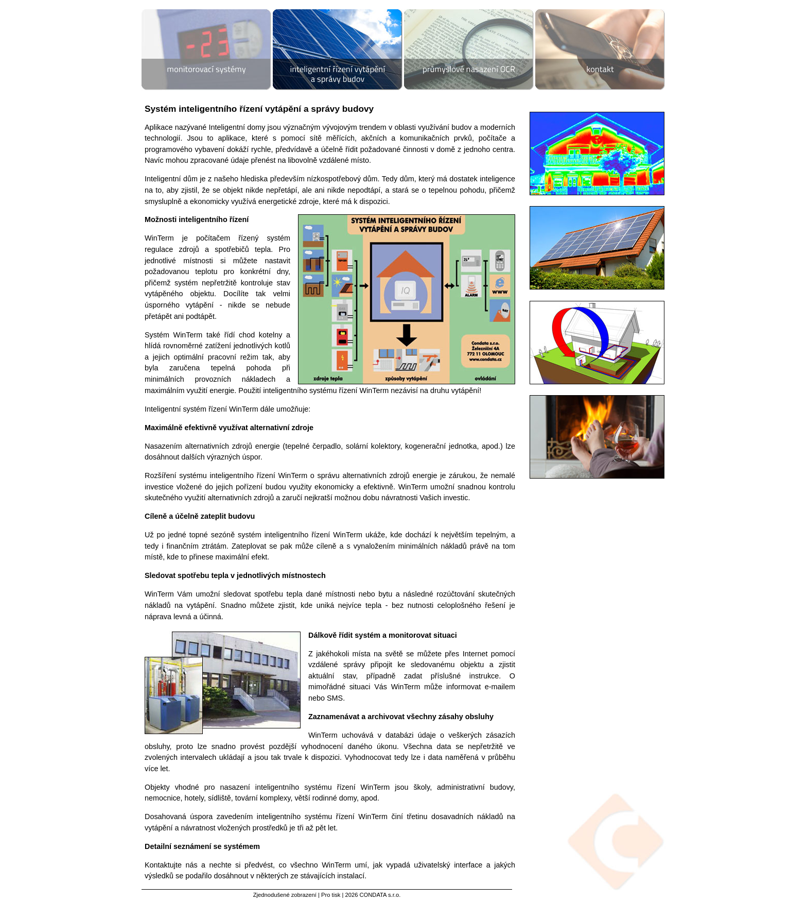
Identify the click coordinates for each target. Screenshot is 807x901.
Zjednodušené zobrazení (285, 895)
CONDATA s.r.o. (379, 895)
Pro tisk (330, 895)
